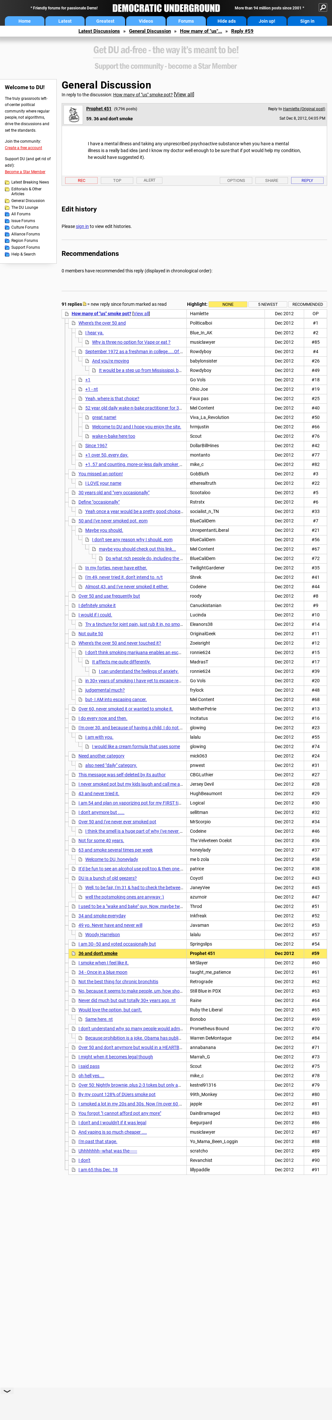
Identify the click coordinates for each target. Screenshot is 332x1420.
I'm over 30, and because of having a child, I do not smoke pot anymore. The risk (157, 727)
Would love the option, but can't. (110, 1009)
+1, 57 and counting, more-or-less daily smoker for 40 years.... (146, 464)
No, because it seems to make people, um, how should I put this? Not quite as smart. (162, 991)
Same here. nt (99, 1019)
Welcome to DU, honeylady (111, 859)
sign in (82, 226)
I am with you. (99, 737)
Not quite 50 (90, 633)
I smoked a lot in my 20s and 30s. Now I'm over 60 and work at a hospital (151, 1103)
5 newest (268, 304)
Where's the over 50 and (102, 323)
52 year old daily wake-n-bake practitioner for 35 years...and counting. (155, 408)
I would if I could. (95, 614)
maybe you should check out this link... (137, 549)
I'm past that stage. (97, 1141)
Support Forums (25, 247)
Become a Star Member (25, 172)
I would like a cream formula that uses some (136, 746)
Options (236, 180)
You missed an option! (100, 473)
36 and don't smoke (98, 953)
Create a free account (23, 148)
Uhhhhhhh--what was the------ (107, 1150)
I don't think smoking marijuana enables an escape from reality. (148, 652)
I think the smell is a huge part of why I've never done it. (140, 831)
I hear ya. (94, 332)
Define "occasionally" (99, 502)
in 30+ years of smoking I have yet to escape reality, (136, 680)
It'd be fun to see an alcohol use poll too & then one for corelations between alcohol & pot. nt (169, 868)
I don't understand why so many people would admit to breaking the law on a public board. (168, 1028)
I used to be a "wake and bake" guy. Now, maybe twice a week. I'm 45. (147, 906)
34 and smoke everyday (102, 915)
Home (24, 21)
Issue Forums (23, 221)
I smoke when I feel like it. (103, 962)
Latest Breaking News (30, 182)
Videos (146, 21)
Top (117, 180)
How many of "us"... (201, 31)
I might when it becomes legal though (115, 1056)
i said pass (89, 1066)
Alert (150, 180)
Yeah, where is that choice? (112, 398)
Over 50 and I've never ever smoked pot (117, 821)
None (227, 304)
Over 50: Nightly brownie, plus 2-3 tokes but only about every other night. (150, 1085)
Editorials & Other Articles (26, 192)
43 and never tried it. (98, 793)
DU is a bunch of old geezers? (107, 878)
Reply (307, 180)
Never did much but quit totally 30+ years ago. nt (127, 1000)
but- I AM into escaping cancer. (116, 699)
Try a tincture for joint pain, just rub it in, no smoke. (135, 624)
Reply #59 (242, 31)
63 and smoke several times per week (115, 850)
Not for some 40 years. (101, 840)
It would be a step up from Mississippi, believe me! (148, 370)
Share (271, 180)
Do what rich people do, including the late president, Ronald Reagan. (173, 558)
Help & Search (23, 254)
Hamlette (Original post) (304, 109)
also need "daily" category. (111, 765)
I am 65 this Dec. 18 (98, 1169)
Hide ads (227, 21)
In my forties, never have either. (116, 567)
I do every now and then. (102, 718)
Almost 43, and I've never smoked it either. (127, 586)
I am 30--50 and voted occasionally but (117, 944)
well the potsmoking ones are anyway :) (124, 897)
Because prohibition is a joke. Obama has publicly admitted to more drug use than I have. (174, 1038)
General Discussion (150, 31)
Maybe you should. (104, 530)
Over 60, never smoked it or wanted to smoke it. (125, 708)
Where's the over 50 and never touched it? (119, 643)
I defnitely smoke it (97, 605)
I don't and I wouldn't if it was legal (112, 1122)
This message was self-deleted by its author (122, 774)
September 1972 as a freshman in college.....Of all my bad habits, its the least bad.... (169, 351)
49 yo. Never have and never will (110, 925)
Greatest (105, 21)
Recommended (307, 304)
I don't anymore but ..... (101, 812)
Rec (81, 180)
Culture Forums (25, 227)
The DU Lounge (24, 207)
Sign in (307, 21)
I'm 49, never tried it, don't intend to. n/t (124, 577)
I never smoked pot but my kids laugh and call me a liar (132, 784)
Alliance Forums (25, 234)
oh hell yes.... (91, 1075)
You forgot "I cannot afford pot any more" (119, 1113)
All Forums (20, 214)
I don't (84, 1160)
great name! (104, 417)
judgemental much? (105, 690)
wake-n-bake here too (113, 436)
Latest (65, 21)
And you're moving (110, 361)
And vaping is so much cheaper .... (112, 1132)
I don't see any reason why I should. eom (132, 539)
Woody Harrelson (102, 934)
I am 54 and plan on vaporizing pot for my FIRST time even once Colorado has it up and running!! (174, 802)
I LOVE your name (103, 483)
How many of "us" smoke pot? (143, 94)
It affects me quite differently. (121, 661)
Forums (186, 21)
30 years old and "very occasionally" (113, 492)
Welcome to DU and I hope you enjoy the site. (136, 426)
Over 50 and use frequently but (109, 596)
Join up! (267, 21)
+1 (87, 379)
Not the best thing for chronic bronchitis (118, 981)
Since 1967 (96, 445)
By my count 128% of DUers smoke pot (117, 1094)
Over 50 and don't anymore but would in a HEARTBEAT (132, 1047)
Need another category (101, 755)
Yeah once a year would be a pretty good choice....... (137, 511)
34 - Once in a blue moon (102, 972)
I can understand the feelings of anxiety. (139, 671)
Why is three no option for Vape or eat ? (131, 342)
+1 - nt (91, 389)
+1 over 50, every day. (106, 455)
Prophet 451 (99, 108)
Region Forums (24, 240)
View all (184, 94)
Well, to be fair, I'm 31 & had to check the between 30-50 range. (147, 887)
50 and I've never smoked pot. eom (113, 520)
